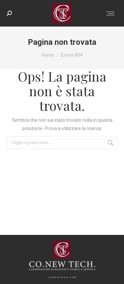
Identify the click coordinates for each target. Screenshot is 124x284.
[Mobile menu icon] (110, 13)
